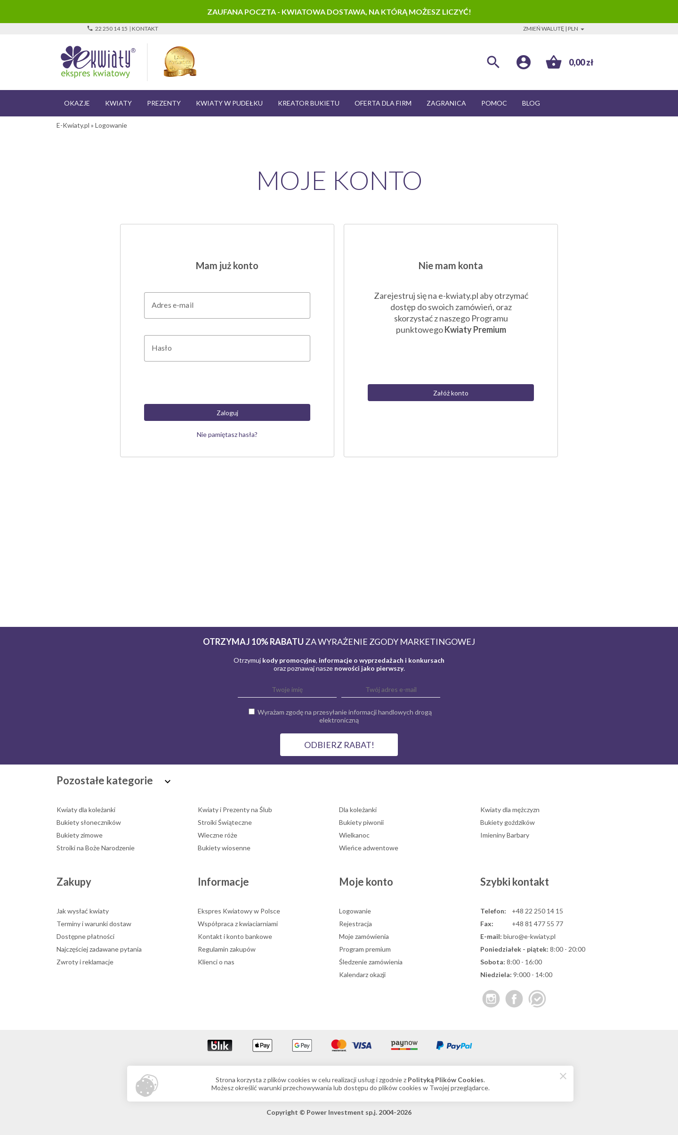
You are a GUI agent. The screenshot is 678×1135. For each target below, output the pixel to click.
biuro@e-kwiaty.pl (529, 936)
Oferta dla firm (383, 103)
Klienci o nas (216, 962)
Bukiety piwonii (361, 822)
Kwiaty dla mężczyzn (510, 810)
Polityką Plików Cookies (446, 1080)
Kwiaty (118, 103)
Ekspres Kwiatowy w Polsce (239, 911)
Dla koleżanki (358, 810)
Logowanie (355, 911)
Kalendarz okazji (362, 975)
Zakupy (73, 881)
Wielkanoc (354, 835)
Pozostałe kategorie (114, 780)
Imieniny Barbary (504, 835)
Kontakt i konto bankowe (235, 936)
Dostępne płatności (85, 936)
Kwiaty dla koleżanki (85, 810)
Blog (531, 103)
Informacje (223, 881)
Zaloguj (227, 413)
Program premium (365, 949)
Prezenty (164, 103)
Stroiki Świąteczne (225, 822)
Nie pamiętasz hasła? (227, 434)
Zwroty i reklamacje (84, 962)
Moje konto (366, 881)
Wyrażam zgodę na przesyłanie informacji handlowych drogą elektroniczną (345, 716)
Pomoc (494, 103)
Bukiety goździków (507, 822)
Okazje (77, 103)
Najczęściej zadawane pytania (99, 949)
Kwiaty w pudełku (229, 103)
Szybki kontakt (514, 881)
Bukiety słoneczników (88, 822)
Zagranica (446, 103)
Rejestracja (355, 924)
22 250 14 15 (107, 28)
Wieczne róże (217, 835)
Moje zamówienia (364, 936)
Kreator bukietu (308, 103)
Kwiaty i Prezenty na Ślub (235, 810)
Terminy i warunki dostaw (93, 924)
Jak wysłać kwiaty (82, 911)
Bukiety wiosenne (224, 848)
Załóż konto (450, 393)
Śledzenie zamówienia (371, 962)
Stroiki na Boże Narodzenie (95, 848)
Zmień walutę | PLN (555, 28)
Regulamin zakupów (227, 949)
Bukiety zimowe (79, 835)
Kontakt (145, 28)
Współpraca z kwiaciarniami (238, 924)
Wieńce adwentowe (368, 848)
